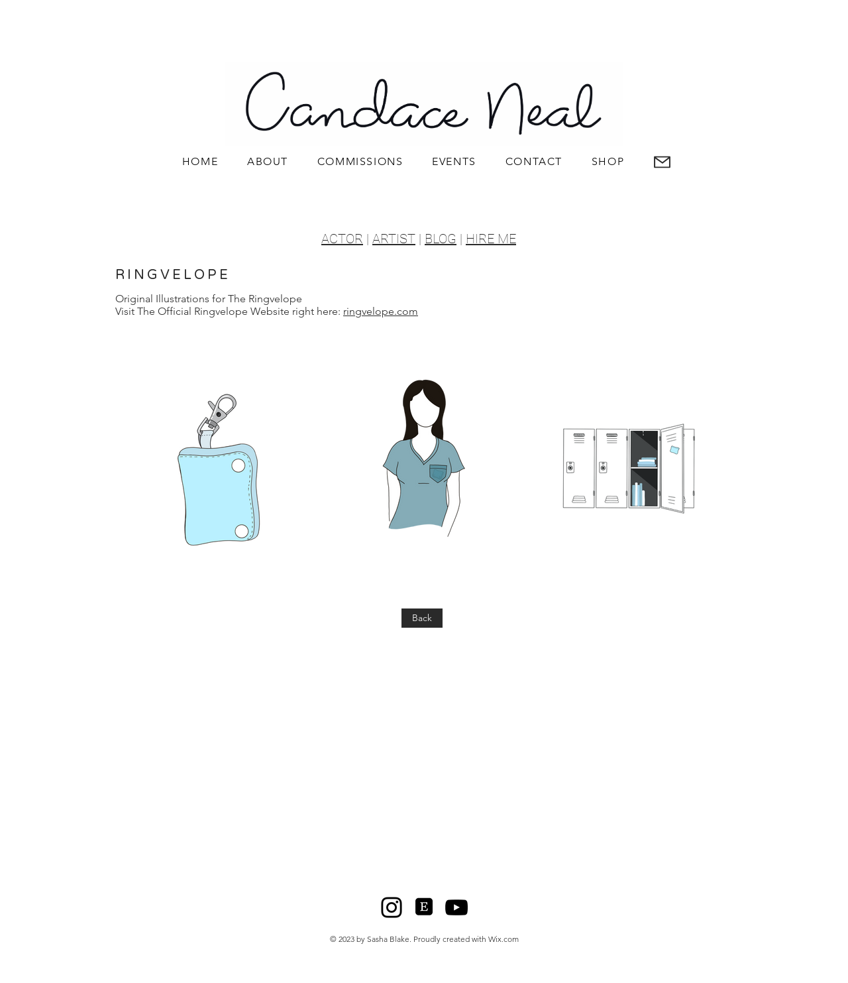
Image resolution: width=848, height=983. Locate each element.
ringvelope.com (380, 311)
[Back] (422, 618)
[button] (662, 162)
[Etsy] (424, 907)
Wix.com (503, 939)
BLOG (440, 239)
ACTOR (342, 239)
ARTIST (393, 239)
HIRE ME (491, 239)
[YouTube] (456, 907)
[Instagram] (391, 907)
